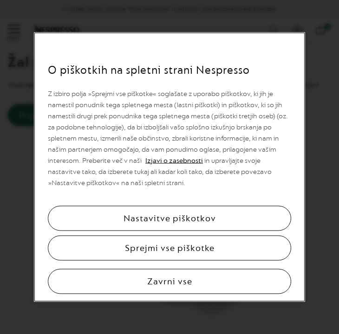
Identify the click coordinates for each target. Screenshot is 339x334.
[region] (169, 167)
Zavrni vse (169, 281)
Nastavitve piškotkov (170, 218)
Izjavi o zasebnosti (174, 160)
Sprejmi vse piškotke (170, 248)
